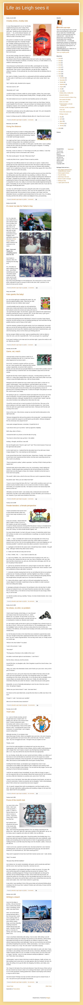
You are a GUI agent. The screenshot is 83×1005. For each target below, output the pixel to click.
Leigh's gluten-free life (63, 182)
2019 (59, 58)
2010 (59, 73)
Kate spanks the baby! (15, 294)
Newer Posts (10, 986)
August (61, 86)
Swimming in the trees (63, 176)
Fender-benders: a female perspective (21, 506)
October (62, 82)
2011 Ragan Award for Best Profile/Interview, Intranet (65, 170)
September (62, 84)
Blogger (48, 997)
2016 (59, 60)
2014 (59, 65)
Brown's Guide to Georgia (64, 178)
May (61, 116)
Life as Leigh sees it (27, 7)
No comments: (31, 601)
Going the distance (13, 126)
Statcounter (71, 149)
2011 (59, 71)
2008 (59, 128)
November (62, 80)
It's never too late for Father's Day (19, 206)
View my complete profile (63, 52)
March (61, 121)
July (61, 88)
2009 (59, 76)
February (62, 123)
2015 (59, 62)
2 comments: (31, 119)
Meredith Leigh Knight (64, 27)
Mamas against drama (63, 173)
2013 (59, 67)
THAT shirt (10, 712)
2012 (59, 69)
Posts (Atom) (16, 989)
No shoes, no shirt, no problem (18, 608)
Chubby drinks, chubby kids (17, 21)
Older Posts (48, 986)
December (62, 78)
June (61, 91)
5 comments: (31, 890)
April (61, 119)
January (62, 125)
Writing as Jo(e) (62, 180)
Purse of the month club (15, 800)
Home (29, 986)
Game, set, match (13, 351)
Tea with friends (62, 175)
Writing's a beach (13, 897)
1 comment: (30, 344)
